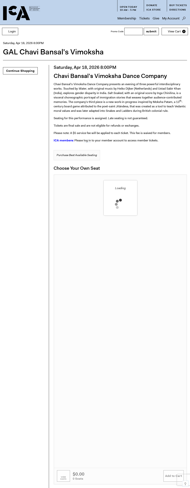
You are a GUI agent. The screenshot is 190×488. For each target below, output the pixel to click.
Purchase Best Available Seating (77, 155)
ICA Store (153, 9)
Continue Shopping (20, 71)
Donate (151, 5)
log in (87, 140)
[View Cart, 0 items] (175, 31)
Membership (126, 18)
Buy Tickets (178, 5)
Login (10, 31)
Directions (177, 9)
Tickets (144, 18)
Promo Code (117, 31)
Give (156, 18)
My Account (171, 18)
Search (184, 19)
